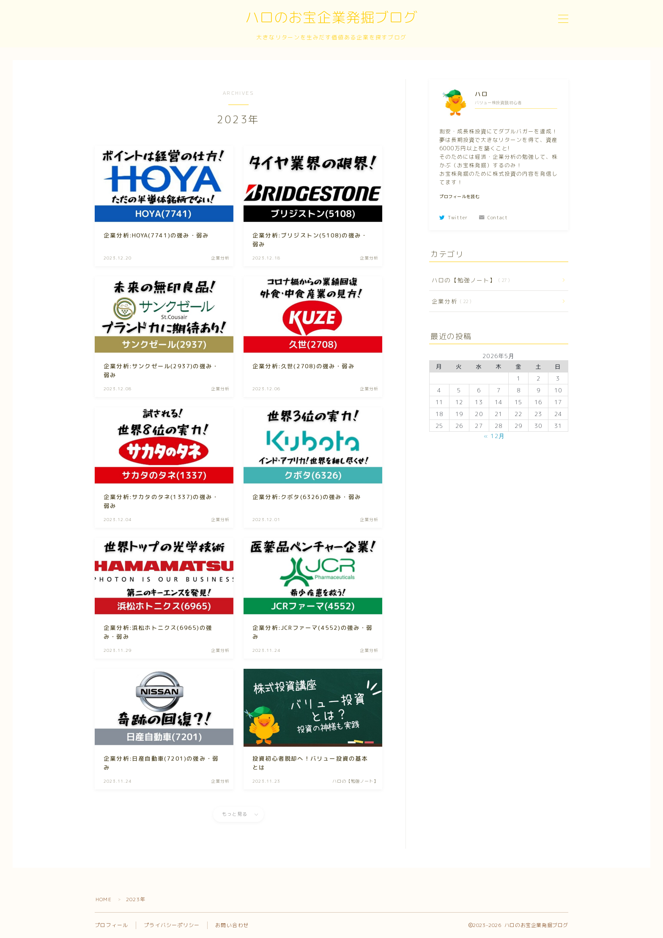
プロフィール (111, 925)
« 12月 (494, 436)
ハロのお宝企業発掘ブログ (331, 18)
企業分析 (450, 301)
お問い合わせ (232, 925)
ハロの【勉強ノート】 (469, 280)
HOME (104, 899)
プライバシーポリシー (172, 925)
